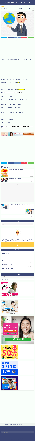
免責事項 (21, 438)
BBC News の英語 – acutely (8, 268)
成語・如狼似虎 (6, 253)
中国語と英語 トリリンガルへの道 (17, 2)
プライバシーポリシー (15, 438)
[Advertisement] (17, 49)
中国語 (2, 6)
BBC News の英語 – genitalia (9, 260)
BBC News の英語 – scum (8, 264)
